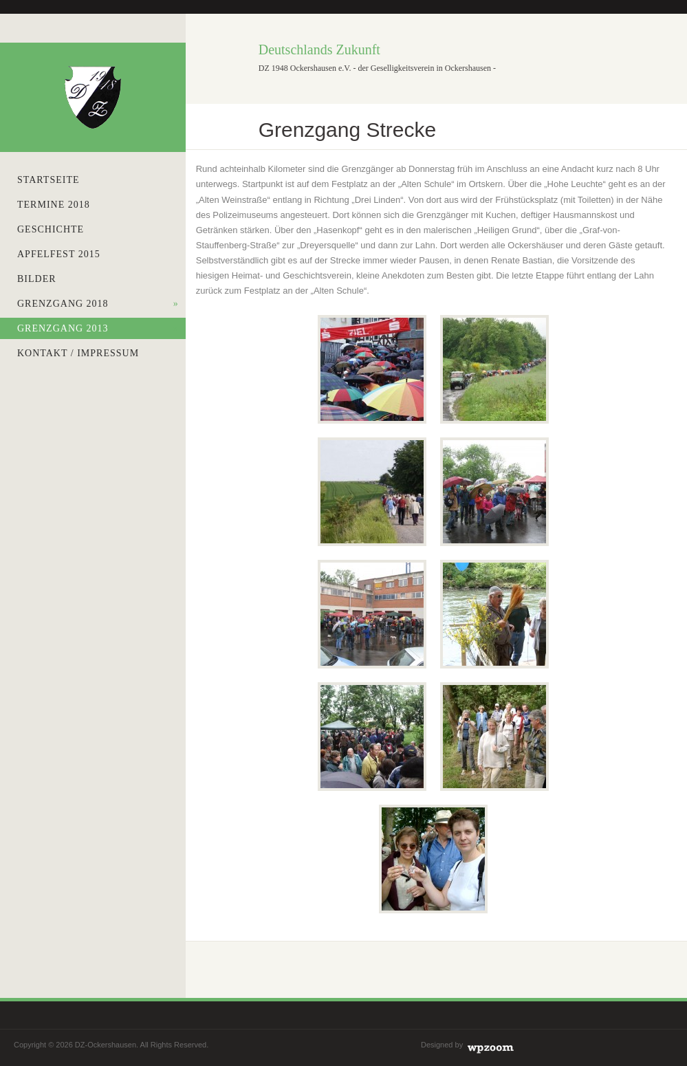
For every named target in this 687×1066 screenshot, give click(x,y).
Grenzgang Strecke (347, 129)
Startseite (48, 180)
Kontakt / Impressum (78, 353)
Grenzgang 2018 (98, 303)
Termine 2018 (53, 204)
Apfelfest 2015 (58, 254)
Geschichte (50, 229)
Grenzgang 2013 (98, 328)
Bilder (36, 279)
